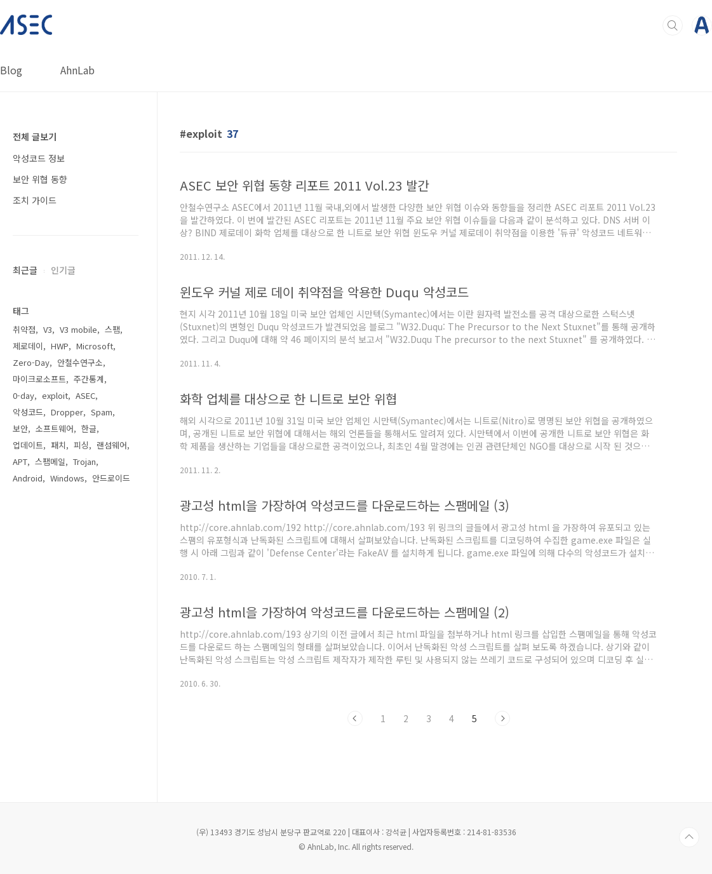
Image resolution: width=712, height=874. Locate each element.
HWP (60, 346)
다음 (502, 718)
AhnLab (77, 69)
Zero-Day (31, 362)
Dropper (67, 412)
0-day (23, 395)
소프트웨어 (55, 428)
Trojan (84, 461)
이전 (355, 718)
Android (28, 478)
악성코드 (28, 412)
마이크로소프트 (39, 379)
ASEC (85, 395)
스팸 (112, 329)
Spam (101, 412)
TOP (689, 837)
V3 (47, 329)
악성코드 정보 (39, 158)
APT (20, 461)
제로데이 (28, 346)
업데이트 (28, 445)
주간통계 (89, 379)
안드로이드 (111, 478)
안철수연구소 (80, 362)
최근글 (25, 270)
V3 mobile (78, 329)
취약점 (24, 329)
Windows (67, 478)
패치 (58, 445)
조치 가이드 (35, 200)
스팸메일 (50, 461)
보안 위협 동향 (40, 179)
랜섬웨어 (112, 445)
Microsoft (94, 346)
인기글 (63, 270)
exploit (55, 395)
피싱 (81, 445)
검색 (672, 25)
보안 (20, 428)
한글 (89, 428)
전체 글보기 (35, 136)
